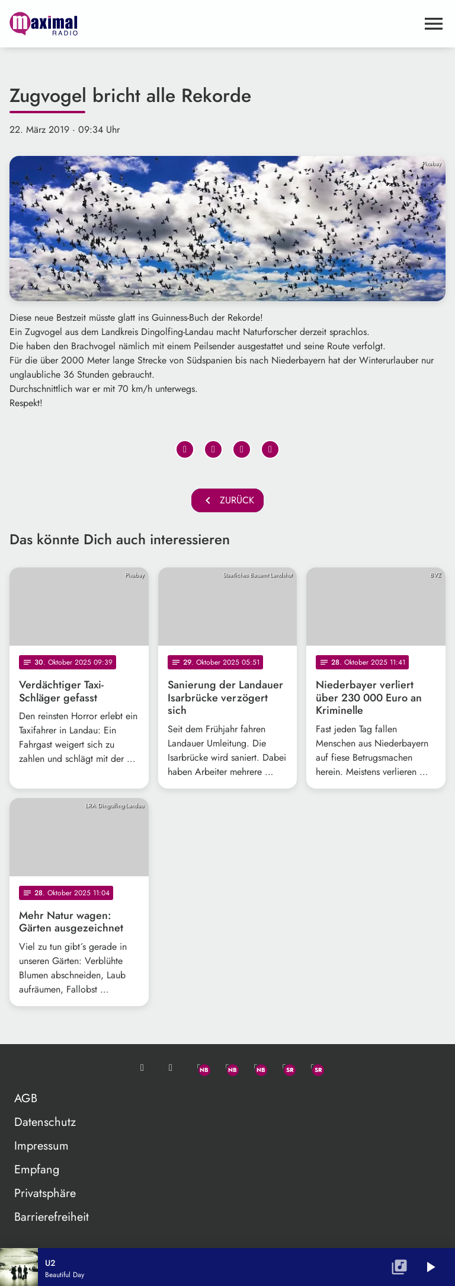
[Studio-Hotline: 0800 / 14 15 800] (170, 1067)
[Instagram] (255, 1067)
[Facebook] (227, 1067)
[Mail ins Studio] (142, 1067)
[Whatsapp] (199, 1067)
